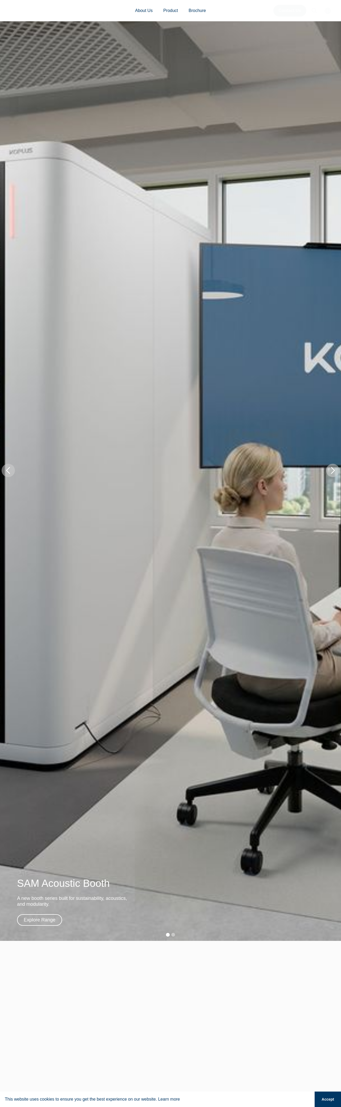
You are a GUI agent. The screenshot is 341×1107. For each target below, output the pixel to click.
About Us (144, 10)
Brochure (197, 10)
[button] (8, 470)
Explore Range (39, 919)
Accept (328, 1099)
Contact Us (290, 10)
